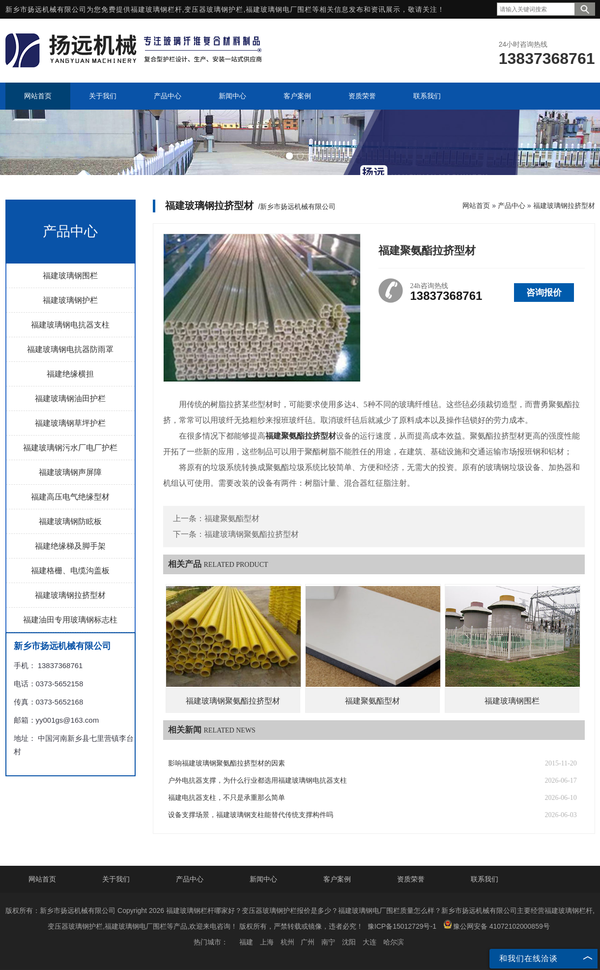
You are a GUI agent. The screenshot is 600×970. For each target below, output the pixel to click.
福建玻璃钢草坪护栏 (70, 423)
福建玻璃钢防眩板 (70, 521)
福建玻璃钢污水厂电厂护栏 (70, 447)
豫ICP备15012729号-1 (402, 926)
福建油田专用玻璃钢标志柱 (70, 620)
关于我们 (116, 879)
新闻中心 (263, 879)
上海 (267, 942)
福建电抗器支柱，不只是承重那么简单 (226, 797)
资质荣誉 (411, 879)
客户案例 (337, 879)
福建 (246, 942)
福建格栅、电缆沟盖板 (70, 570)
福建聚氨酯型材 (231, 518)
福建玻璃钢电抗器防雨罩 (70, 349)
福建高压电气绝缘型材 (70, 497)
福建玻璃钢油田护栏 (70, 398)
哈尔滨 (393, 942)
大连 (369, 942)
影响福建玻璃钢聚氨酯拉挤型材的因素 (226, 763)
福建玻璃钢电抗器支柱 (70, 325)
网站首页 (476, 205)
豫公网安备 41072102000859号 (496, 925)
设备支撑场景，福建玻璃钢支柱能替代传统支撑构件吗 (250, 815)
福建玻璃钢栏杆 (156, 9)
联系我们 (484, 879)
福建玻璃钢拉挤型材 (70, 595)
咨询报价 (544, 292)
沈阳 (349, 942)
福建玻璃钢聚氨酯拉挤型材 (251, 534)
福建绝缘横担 (70, 374)
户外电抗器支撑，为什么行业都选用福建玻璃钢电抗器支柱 (257, 780)
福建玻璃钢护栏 (70, 300)
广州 (307, 942)
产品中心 (511, 205)
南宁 (328, 942)
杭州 (287, 942)
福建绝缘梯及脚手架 (70, 546)
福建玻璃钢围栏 (70, 275)
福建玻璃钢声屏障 (70, 472)
